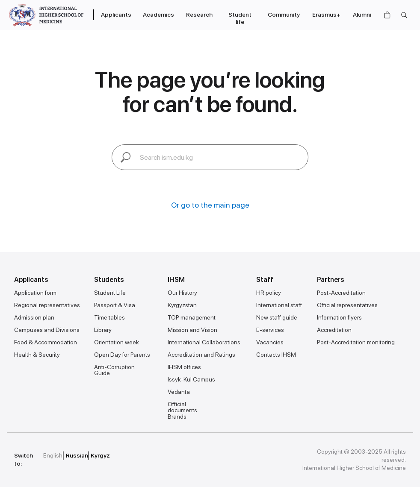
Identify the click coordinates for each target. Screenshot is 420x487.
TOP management (192, 317)
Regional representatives (47, 305)
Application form (35, 292)
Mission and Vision (192, 329)
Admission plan (34, 317)
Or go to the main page (210, 204)
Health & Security (37, 354)
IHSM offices (184, 367)
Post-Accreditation (341, 292)
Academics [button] (158, 14)
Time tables (109, 317)
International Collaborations (204, 342)
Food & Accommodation (45, 342)
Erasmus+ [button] (326, 14)
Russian (77, 455)
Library (103, 329)
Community (284, 14)
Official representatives (347, 305)
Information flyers (339, 317)
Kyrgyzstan (182, 305)
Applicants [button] (116, 14)
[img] (159, 456)
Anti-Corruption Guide (114, 370)
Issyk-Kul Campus (191, 379)
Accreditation (334, 329)
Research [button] (199, 14)
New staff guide (276, 317)
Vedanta (179, 391)
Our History (182, 292)
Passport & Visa (114, 305)
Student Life (110, 292)
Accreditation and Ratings (201, 354)
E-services (270, 329)
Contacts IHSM (276, 354)
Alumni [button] (362, 14)
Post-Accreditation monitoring (356, 342)
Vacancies (270, 342)
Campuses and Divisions (47, 329)
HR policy (268, 292)
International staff (279, 305)
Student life (239, 18)
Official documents (182, 407)
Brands (177, 416)
